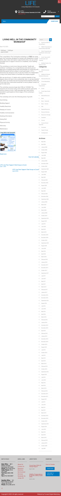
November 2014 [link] (44, 341)
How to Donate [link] (50, 464)
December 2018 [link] (44, 234)
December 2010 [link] (44, 415)
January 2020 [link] (44, 212)
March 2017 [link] (43, 286)
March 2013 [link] (43, 363)
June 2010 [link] (43, 429)
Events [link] (42, 88)
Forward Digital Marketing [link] (52, 494)
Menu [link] (4, 21)
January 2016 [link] (44, 322)
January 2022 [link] (44, 201)
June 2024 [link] (43, 174)
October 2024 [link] (44, 166)
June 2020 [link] (43, 207)
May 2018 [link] (43, 251)
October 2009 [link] (44, 445)
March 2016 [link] (43, 317)
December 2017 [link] (44, 264)
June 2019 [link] (43, 226)
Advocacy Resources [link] (45, 78)
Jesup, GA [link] (21, 478)
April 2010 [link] (43, 434)
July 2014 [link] (43, 349)
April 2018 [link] (43, 254)
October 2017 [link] (44, 270)
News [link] (42, 98)
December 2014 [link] (44, 338)
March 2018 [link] (43, 256)
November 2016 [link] (44, 297)
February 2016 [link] (44, 319)
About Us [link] (20, 464)
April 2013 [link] (43, 360)
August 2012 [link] (44, 374)
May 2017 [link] (43, 281)
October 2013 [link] (44, 352)
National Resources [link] (45, 95)
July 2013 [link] (43, 355)
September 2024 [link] (45, 169)
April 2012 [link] (43, 385)
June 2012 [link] (43, 380)
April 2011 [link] (43, 410)
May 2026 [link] (43, 141)
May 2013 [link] (43, 358)
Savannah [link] (43, 117)
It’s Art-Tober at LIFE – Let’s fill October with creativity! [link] (45, 59)
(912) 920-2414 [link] (51, 12)
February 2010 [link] (44, 440)
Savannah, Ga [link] (21, 476)
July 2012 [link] (43, 377)
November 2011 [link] (44, 396)
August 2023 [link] (44, 185)
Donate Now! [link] (54, 21)
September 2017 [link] (45, 273)
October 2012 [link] (44, 369)
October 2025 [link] (44, 149)
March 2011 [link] (43, 412)
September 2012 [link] (45, 371)
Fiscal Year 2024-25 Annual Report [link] (35, 466)
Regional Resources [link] (45, 109)
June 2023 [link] (43, 188)
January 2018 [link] (44, 262)
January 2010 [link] (44, 443)
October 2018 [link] (44, 240)
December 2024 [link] (44, 163)
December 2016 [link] (44, 295)
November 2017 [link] (44, 267)
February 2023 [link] (44, 193)
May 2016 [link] (43, 311)
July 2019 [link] (43, 223)
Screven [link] (43, 120)
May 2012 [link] (43, 382)
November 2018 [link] (44, 237)
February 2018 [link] (44, 259)
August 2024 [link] (44, 171)
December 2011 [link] (44, 393)
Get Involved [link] (21, 472)
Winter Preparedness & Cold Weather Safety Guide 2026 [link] (45, 53)
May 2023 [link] (43, 191)
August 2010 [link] (44, 426)
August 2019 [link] (44, 221)
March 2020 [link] (43, 210)
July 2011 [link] (43, 401)
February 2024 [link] (44, 180)
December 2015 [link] (44, 325)
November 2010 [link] (44, 418)
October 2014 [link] (44, 344)
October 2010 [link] (44, 421)
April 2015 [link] (43, 330)
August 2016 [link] (44, 303)
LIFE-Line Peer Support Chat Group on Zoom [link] (13, 165)
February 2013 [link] (44, 366)
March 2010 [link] (43, 437)
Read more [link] (3, 154)
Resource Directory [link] (45, 112)
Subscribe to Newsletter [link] (50, 474)
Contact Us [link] (21, 466)
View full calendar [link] (33, 157)
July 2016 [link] (43, 306)
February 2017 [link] (44, 289)
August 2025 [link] (44, 152)
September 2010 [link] (45, 423)
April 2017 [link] (43, 284)
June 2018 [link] (43, 248)
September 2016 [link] (45, 300)
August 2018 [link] (44, 245)
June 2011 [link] (43, 404)
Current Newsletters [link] (45, 81)
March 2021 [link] (43, 204)
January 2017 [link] (44, 292)
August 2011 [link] (44, 399)
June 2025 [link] (43, 155)
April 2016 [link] (43, 314)
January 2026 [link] (44, 147)
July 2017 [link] (43, 275)
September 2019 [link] (45, 218)
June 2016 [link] (43, 308)
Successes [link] (43, 127)
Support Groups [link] (44, 130)
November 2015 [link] (44, 327)
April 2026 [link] (43, 144)
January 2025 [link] (44, 160)
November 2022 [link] (44, 196)
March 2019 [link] (43, 232)
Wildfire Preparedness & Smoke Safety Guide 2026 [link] (36, 475)
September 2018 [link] (45, 243)
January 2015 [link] (44, 336)
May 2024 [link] (43, 177)
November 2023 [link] (44, 182)
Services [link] (20, 474)
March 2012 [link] (43, 388)
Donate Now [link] (50, 468)
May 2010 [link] (43, 432)
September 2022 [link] (45, 199)
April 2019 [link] (43, 229)
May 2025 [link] (43, 158)
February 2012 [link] (44, 390)
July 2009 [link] (43, 448)
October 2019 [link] (44, 215)
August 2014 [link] (44, 347)
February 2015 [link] (44, 333)
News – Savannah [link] (45, 101)
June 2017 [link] (43, 278)
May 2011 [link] (43, 407)
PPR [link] (42, 106)
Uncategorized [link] (44, 132)
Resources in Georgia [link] (45, 114)
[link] (59, 1)
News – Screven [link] (44, 103)
